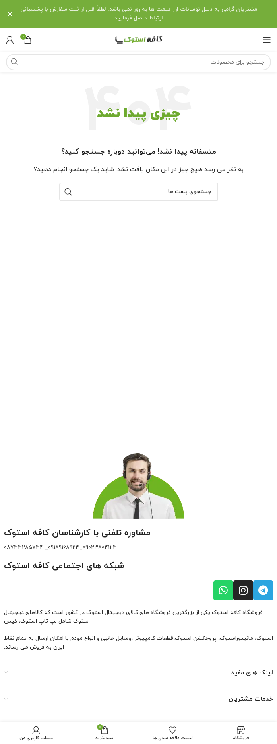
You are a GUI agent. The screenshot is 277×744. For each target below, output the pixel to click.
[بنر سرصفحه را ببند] (10, 14)
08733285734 (23, 547)
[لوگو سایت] (139, 39)
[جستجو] (138, 61)
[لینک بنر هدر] (150, 14)
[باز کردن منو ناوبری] (267, 39)
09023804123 (100, 547)
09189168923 (63, 547)
